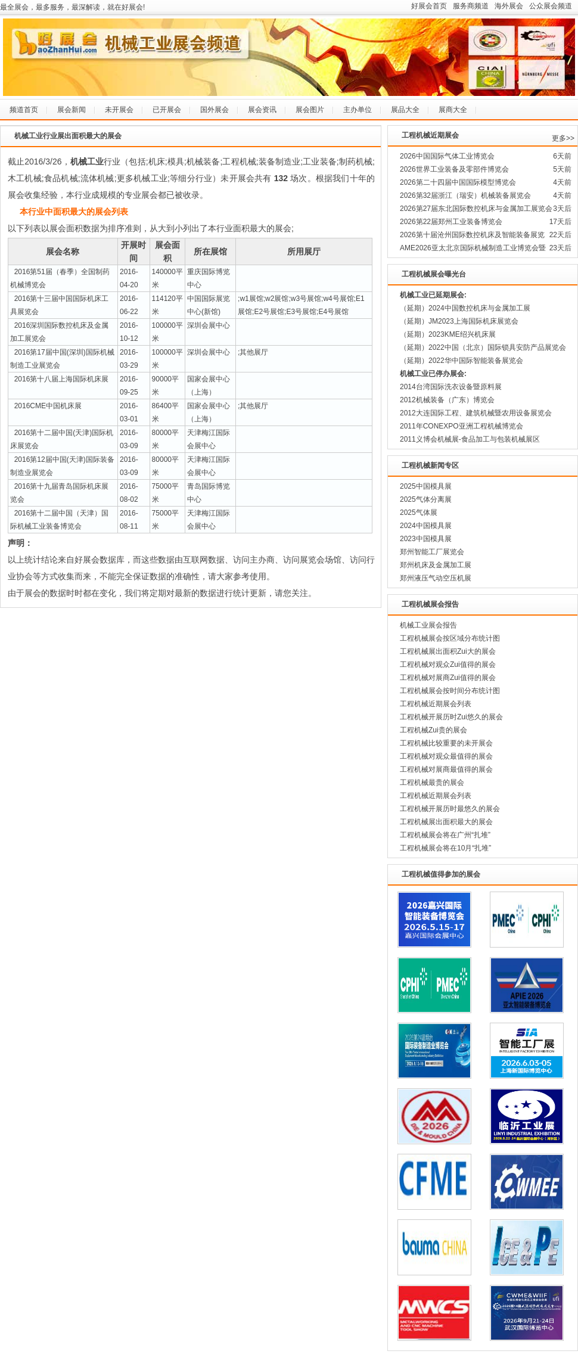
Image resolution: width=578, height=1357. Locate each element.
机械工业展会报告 (428, 625)
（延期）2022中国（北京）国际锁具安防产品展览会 (483, 347)
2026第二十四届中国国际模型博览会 (458, 182)
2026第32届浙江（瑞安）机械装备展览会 (465, 195)
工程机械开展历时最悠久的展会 (450, 809)
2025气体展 (418, 512)
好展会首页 (429, 6)
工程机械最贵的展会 (432, 782)
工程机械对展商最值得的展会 (446, 769)
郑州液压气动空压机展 (435, 578)
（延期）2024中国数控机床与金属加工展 (465, 308)
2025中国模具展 (426, 486)
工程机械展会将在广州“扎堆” (445, 835)
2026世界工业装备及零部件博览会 (454, 169)
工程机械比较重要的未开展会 (446, 743)
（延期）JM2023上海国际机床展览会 (459, 321)
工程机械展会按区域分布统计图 (450, 638)
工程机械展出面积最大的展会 (446, 822)
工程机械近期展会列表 (435, 704)
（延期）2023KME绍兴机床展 (448, 334)
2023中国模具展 (426, 539)
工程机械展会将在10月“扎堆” (445, 848)
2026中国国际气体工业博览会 (447, 156)
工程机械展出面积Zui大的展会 (448, 651)
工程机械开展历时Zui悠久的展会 (451, 717)
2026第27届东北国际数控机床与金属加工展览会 (476, 208)
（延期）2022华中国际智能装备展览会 (461, 360)
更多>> (563, 138)
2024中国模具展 (426, 525)
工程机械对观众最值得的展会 (446, 756)
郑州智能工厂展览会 (432, 552)
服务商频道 (471, 6)
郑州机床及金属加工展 (435, 565)
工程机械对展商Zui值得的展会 (448, 677)
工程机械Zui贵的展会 (433, 730)
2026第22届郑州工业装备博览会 (451, 222)
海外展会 (509, 6)
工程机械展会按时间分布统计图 (450, 691)
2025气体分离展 (426, 499)
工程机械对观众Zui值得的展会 (448, 664)
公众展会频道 (550, 6)
